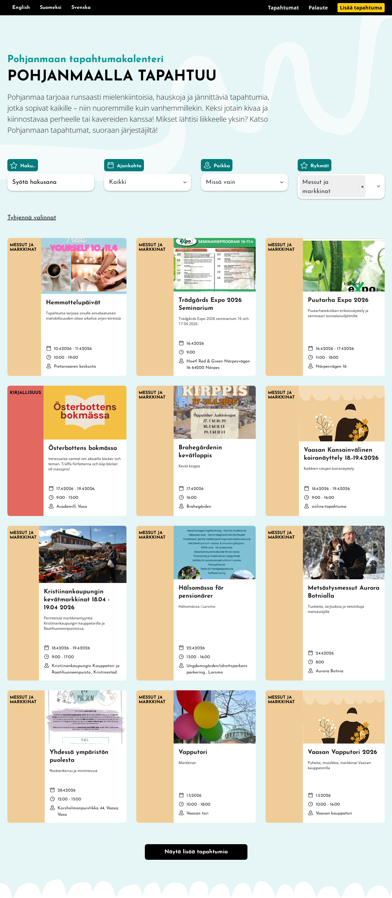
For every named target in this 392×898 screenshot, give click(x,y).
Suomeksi (51, 7)
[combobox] (147, 182)
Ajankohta (129, 166)
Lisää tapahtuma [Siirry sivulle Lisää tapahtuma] (361, 7)
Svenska (81, 7)
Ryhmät (320, 166)
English (21, 7)
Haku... (28, 166)
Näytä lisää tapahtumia (196, 852)
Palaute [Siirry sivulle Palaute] (318, 7)
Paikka (222, 166)
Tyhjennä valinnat (31, 218)
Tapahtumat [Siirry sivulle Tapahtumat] (283, 7)
